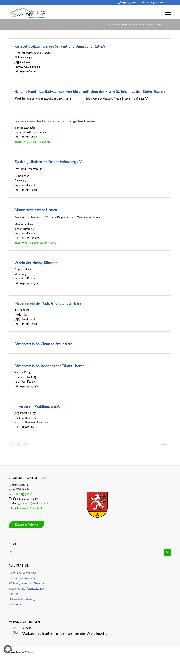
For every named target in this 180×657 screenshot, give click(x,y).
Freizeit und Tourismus (22, 578)
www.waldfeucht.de (31, 508)
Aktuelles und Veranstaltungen (27, 588)
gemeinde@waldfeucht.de (33, 503)
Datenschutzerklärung (22, 599)
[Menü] (166, 12)
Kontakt (13, 594)
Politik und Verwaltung (22, 572)
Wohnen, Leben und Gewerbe (26, 583)
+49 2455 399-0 (129, 2)
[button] (7, 649)
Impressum (15, 604)
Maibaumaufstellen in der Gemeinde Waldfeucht (64, 633)
